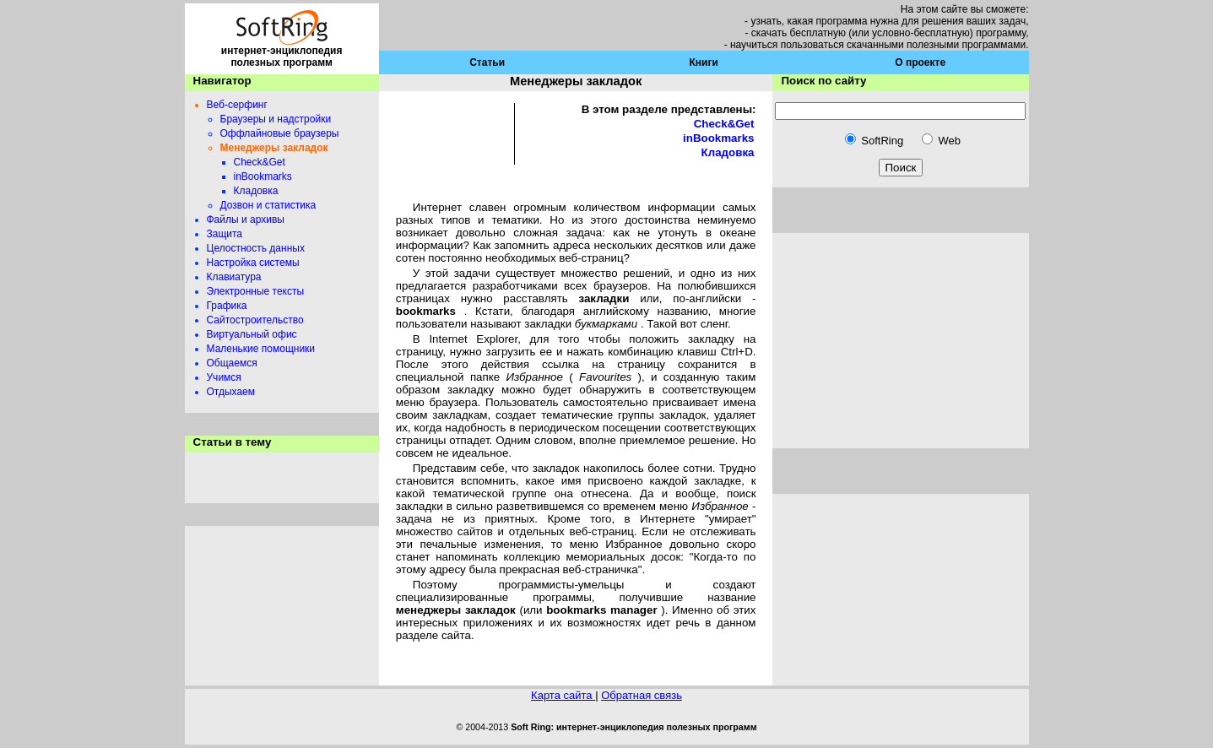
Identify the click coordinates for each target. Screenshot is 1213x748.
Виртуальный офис (252, 334)
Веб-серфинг (237, 105)
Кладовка (256, 191)
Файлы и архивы (245, 219)
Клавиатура (234, 277)
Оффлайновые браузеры (279, 133)
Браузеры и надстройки (276, 119)
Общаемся (232, 363)
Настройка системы (253, 262)
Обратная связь (641, 695)
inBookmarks (263, 176)
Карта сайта (563, 695)
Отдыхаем (231, 392)
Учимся (224, 377)
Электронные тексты (256, 291)
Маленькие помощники (261, 349)
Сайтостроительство (255, 320)
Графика (227, 306)
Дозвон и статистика (268, 205)
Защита (225, 234)
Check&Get (259, 162)
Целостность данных (256, 248)
